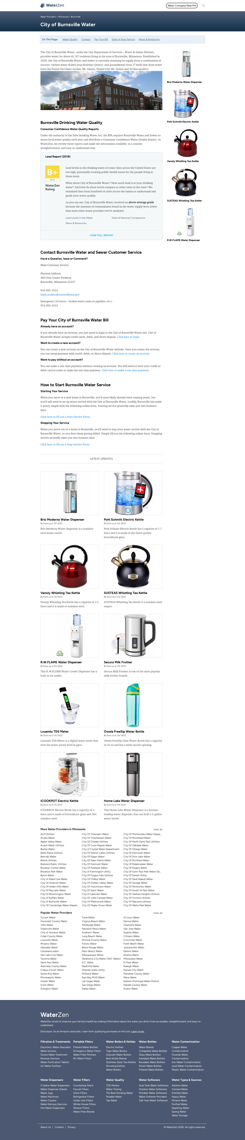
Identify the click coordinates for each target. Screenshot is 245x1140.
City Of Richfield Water (136, 860)
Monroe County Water (94, 939)
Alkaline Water (180, 1085)
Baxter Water (47, 849)
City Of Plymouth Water (136, 852)
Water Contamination (186, 1041)
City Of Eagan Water (93, 856)
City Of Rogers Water (135, 867)
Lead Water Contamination (187, 1065)
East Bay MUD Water (93, 977)
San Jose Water (132, 928)
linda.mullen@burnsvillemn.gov (60, 294)
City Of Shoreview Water (137, 886)
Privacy (72, 1127)
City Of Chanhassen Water (96, 837)
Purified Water (180, 1104)
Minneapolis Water (50, 977)
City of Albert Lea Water (53, 879)
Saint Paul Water (49, 962)
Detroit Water (130, 951)
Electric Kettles (114, 1047)
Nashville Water (90, 966)
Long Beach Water (92, 936)
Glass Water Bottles (150, 1054)
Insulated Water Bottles (152, 1058)
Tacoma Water (48, 958)
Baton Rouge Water (92, 947)
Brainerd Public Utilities (53, 864)
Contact (86, 39)
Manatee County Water (136, 973)
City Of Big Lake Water (53, 890)
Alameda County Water (53, 966)
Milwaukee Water (133, 958)
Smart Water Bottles (150, 1065)
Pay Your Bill (101, 39)
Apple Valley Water (51, 841)
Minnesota (63, 16)
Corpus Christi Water (52, 969)
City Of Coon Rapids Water (97, 845)
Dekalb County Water (135, 984)
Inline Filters (80, 1092)
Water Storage (180, 1115)
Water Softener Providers (153, 1096)
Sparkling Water (180, 1107)
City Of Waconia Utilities (137, 901)
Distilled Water (180, 1092)
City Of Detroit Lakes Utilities (98, 852)
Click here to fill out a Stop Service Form (64, 444)
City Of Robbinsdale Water (138, 864)
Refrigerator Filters (83, 1096)
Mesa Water (130, 977)
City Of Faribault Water (95, 867)
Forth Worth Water (133, 943)
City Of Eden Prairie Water (96, 860)
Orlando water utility (93, 969)
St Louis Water (131, 917)
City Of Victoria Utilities (136, 897)
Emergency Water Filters (87, 1050)
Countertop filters (83, 1085)
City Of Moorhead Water (137, 837)
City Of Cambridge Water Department (61, 905)
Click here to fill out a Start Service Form (65, 416)
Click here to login (128, 336)
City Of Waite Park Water (137, 905)
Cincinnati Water (132, 939)
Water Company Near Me (182, 5)
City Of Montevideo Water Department (145, 834)
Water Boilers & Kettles (120, 1041)
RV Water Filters (82, 1058)
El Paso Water (130, 962)
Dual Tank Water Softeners (153, 1085)
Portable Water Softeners (153, 1092)
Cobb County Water (51, 936)
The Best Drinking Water (119, 1092)
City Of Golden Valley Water (97, 882)
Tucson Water (48, 917)
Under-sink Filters (83, 1100)
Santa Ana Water (49, 973)
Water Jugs (46, 1092)
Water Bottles (147, 1041)
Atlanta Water (131, 954)
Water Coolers (48, 1100)
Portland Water (90, 973)
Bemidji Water (48, 856)
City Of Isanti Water (93, 890)
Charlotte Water (132, 924)
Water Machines (49, 1096)
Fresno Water (89, 943)
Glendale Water (49, 947)
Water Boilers (113, 1069)
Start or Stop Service (123, 39)
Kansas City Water (133, 969)
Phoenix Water (48, 943)
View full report (101, 235)
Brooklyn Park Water (51, 871)
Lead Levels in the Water (79, 217)
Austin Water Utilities (52, 845)
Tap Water (111, 1100)
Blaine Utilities (48, 860)
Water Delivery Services (53, 1104)
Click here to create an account (130, 353)
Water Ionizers (48, 1050)
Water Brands (146, 1047)
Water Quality (108, 5)
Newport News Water (94, 928)
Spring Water (179, 1111)
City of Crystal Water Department (100, 849)
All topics (73, 5)
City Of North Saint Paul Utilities (141, 841)
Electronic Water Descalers (55, 1047)
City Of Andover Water (53, 882)
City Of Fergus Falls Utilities (97, 875)
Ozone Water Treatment (53, 1054)
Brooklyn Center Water (53, 867)
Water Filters (90, 5)
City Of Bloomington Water (55, 894)
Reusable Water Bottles (152, 1062)
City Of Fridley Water (93, 879)
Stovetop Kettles (115, 1065)
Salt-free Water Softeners (153, 1100)
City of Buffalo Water (52, 897)
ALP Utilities (47, 834)
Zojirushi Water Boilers (118, 1054)
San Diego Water (91, 984)
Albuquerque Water (92, 954)
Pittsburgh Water (91, 924)
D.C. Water (88, 962)
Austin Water (130, 988)
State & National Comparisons (128, 217)
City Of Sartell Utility (135, 875)
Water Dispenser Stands (53, 1089)
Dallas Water (89, 988)
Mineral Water (179, 1100)
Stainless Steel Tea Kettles (121, 1062)
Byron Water (47, 875)
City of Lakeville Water (94, 894)
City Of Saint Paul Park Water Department (146, 871)
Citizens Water (131, 936)
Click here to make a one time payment (125, 370)
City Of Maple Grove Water (97, 905)
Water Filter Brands (83, 1111)
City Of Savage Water (135, 882)
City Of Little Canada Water (97, 897)
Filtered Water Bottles (85, 1047)
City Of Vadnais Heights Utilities (141, 894)
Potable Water (114, 1096)
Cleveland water (49, 951)
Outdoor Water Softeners (153, 1089)
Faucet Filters (81, 1089)
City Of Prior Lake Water (136, 856)
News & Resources (149, 39)
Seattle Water (131, 932)
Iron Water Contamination (186, 1062)
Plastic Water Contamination (188, 1069)
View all (154, 829)
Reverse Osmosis (50, 1058)
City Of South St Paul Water (139, 890)
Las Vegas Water (91, 981)
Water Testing (113, 1089)
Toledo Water (47, 981)
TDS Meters (112, 1085)
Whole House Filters (84, 1104)
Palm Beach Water (92, 951)
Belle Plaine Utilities (51, 852)
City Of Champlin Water (95, 834)
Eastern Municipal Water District (141, 981)
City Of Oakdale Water (135, 845)
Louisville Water (49, 939)
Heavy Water (179, 1096)
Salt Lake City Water (51, 954)
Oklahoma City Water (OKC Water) (101, 958)
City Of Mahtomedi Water (96, 901)
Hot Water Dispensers (52, 1107)
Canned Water (180, 1089)
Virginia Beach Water (93, 921)
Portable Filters (83, 1041)
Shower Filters (81, 1107)
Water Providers (48, 16)
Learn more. (137, 1031)
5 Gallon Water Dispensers (55, 1085)
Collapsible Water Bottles (153, 1050)
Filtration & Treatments (132, 5)
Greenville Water (49, 928)
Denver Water (131, 921)
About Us (45, 1127)
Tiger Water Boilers (116, 1050)
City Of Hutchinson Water (96, 886)
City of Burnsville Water (53, 901)
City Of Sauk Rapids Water (138, 879)
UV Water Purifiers (50, 1065)
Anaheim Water (90, 932)
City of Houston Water (52, 932)
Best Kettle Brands (116, 1058)
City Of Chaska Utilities (95, 841)
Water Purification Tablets (54, 1062)
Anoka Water (47, 837)
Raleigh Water (131, 966)
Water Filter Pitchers (84, 1054)
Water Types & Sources (186, 1080)
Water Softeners (149, 1080)
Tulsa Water (88, 917)
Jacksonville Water (133, 947)
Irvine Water (47, 984)
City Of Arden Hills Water (54, 886)
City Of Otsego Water (135, 849)
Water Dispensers (51, 1080)
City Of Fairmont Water (95, 864)
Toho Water (46, 924)
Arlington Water (49, 988)
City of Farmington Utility (96, 871)
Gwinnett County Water (53, 921)
